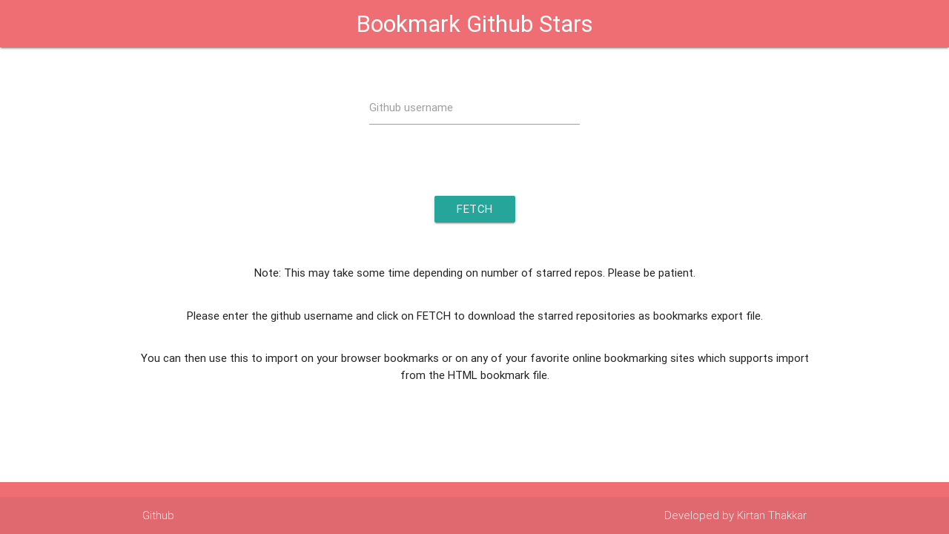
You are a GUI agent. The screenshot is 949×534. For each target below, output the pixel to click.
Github (158, 515)
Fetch (475, 209)
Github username (411, 107)
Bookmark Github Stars (474, 23)
